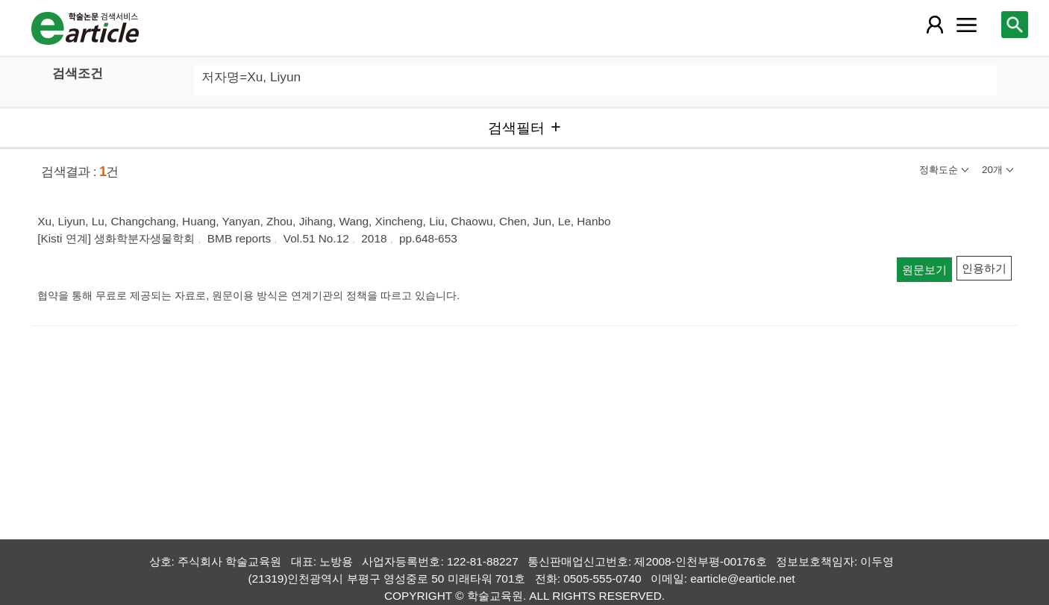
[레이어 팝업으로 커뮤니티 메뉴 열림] (967, 24)
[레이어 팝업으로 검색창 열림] (1014, 24)
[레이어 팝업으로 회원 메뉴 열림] (934, 24)
